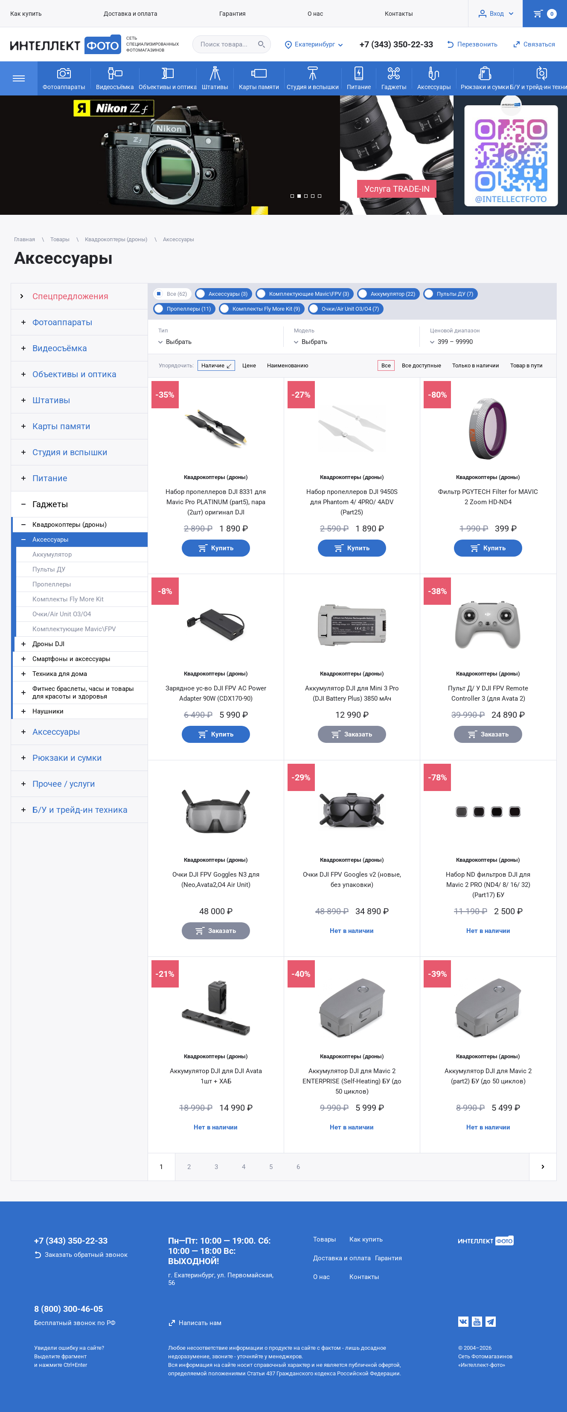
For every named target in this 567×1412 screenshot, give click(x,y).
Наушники (48, 711)
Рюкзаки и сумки (485, 77)
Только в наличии (475, 365)
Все (386, 365)
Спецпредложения (70, 296)
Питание (359, 77)
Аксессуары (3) (228, 294)
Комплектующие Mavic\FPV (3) (309, 294)
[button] (292, 196)
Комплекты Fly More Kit (68, 599)
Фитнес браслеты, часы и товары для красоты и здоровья (83, 692)
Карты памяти (259, 77)
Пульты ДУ (48, 569)
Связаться (539, 44)
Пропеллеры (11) (189, 309)
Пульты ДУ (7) (455, 294)
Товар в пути (526, 365)
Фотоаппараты (64, 77)
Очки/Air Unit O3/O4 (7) (350, 309)
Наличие (212, 365)
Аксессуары (434, 77)
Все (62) (177, 294)
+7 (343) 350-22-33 (396, 44)
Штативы (215, 77)
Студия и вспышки (313, 77)
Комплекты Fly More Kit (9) (266, 309)
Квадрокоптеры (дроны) (69, 524)
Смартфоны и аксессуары (71, 659)
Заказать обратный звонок (86, 1255)
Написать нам (200, 1323)
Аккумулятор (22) (393, 294)
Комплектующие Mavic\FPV (74, 629)
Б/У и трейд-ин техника (80, 810)
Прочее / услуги (63, 784)
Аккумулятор (52, 554)
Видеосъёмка (115, 77)
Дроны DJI (48, 644)
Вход (497, 13)
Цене (249, 365)
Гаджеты (394, 77)
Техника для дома (59, 674)
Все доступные (421, 365)
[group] (170, 155)
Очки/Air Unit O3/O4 (61, 614)
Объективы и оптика (168, 77)
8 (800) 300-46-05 (68, 1309)
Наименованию (287, 365)
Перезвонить (477, 44)
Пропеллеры (51, 584)
